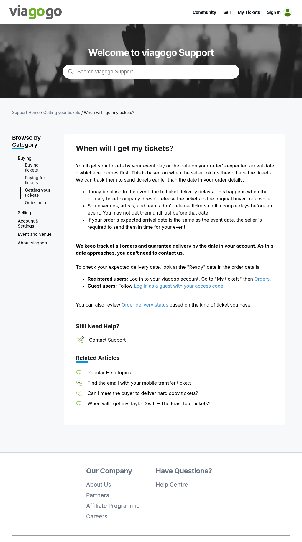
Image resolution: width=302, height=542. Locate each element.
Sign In (274, 12)
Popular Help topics (109, 372)
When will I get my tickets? (109, 112)
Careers (96, 516)
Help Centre (172, 484)
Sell (227, 12)
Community (204, 12)
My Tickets (249, 12)
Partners (97, 495)
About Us (98, 484)
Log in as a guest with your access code (178, 286)
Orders (262, 279)
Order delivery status (145, 305)
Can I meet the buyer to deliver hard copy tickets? (143, 393)
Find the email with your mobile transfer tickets (140, 383)
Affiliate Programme (113, 505)
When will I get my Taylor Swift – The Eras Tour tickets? (149, 403)
